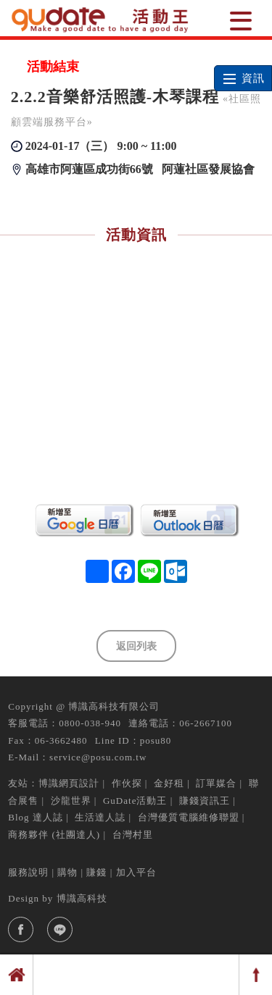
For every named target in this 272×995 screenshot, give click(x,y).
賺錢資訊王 (204, 800)
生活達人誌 (100, 817)
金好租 (169, 783)
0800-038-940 (90, 723)
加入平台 (136, 872)
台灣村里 (132, 834)
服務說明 (28, 872)
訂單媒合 (216, 783)
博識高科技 (82, 898)
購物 (67, 872)
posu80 (156, 740)
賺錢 (96, 872)
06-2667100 (205, 723)
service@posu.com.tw (98, 757)
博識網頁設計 (68, 783)
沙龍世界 (71, 800)
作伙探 (127, 783)
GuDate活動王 (135, 800)
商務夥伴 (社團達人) (54, 834)
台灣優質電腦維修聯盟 (188, 817)
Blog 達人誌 (35, 817)
